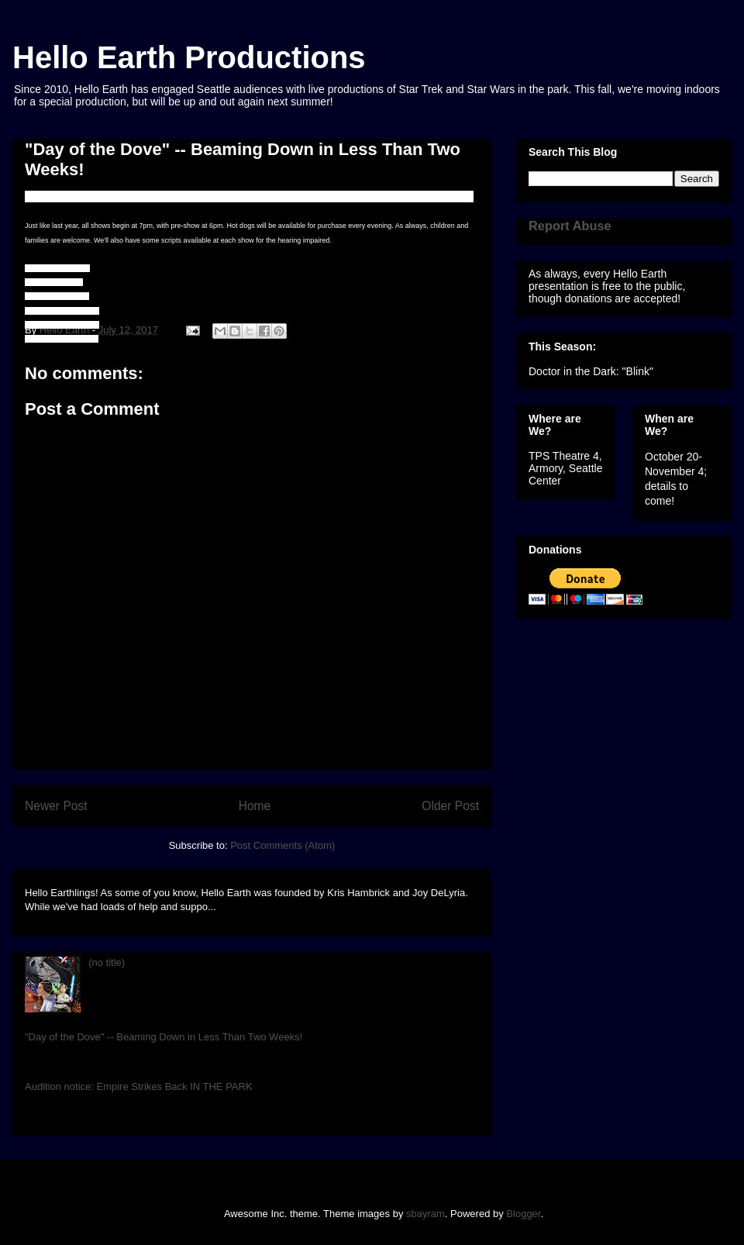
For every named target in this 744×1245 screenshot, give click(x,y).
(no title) (106, 962)
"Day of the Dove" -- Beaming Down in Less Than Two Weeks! (163, 1037)
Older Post (450, 805)
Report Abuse (570, 226)
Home (255, 805)
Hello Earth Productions (189, 57)
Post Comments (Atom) (282, 845)
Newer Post (56, 805)
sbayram (425, 1213)
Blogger (523, 1213)
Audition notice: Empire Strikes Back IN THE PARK (139, 1086)
